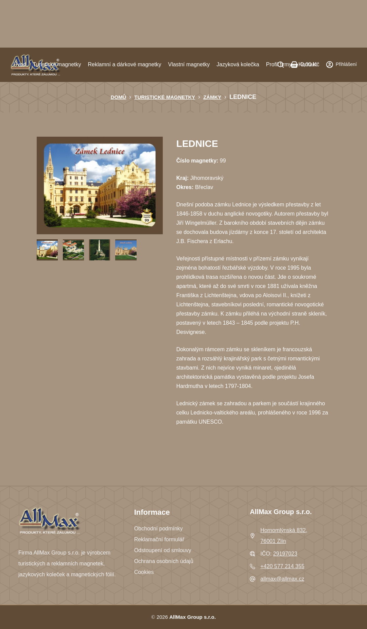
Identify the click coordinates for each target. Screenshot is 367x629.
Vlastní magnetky (189, 64)
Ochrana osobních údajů (163, 561)
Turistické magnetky (57, 64)
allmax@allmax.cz (282, 579)
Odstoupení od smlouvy (162, 550)
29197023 (285, 554)
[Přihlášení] (341, 64)
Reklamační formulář (159, 539)
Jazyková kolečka (237, 64)
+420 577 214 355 (282, 566)
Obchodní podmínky (158, 528)
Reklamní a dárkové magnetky (124, 64)
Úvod (19, 64)
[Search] (281, 65)
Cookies (144, 572)
